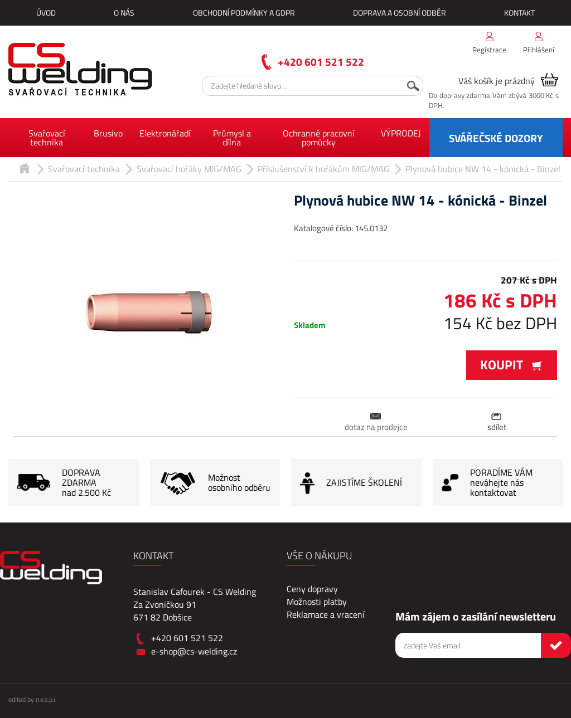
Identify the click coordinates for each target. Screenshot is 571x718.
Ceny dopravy (312, 588)
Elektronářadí (165, 133)
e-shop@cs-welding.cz (194, 651)
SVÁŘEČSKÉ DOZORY (496, 138)
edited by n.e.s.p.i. (32, 699)
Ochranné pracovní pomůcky (319, 137)
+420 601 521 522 (321, 61)
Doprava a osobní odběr (399, 12)
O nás (124, 12)
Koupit (511, 364)
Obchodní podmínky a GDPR (244, 12)
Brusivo (108, 133)
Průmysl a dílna (232, 137)
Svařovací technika (46, 137)
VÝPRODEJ (401, 133)
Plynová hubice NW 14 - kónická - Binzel (482, 168)
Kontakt (519, 12)
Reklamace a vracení (326, 614)
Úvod (46, 12)
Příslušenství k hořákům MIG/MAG (323, 168)
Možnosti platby (317, 601)
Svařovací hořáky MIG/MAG (189, 168)
